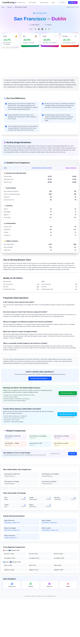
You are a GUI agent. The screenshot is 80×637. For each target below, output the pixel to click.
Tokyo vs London (8, 565)
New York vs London (9, 553)
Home (2, 7)
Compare (9, 7)
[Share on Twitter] (35, 29)
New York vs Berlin (58, 553)
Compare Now (72, 2)
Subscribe (72, 453)
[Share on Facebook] (38, 29)
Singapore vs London (9, 569)
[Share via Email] (45, 29)
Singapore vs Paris (33, 569)
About (53, 2)
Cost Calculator (32, 2)
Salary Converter (44, 2)
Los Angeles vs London (9, 558)
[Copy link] (49, 29)
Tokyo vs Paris (32, 565)
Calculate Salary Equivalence (40, 378)
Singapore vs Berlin (58, 569)
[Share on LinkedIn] (42, 29)
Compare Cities (21, 2)
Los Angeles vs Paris (34, 558)
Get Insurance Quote (68, 393)
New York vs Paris (33, 553)
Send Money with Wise (67, 414)
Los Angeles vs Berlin (59, 558)
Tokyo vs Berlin (57, 565)
